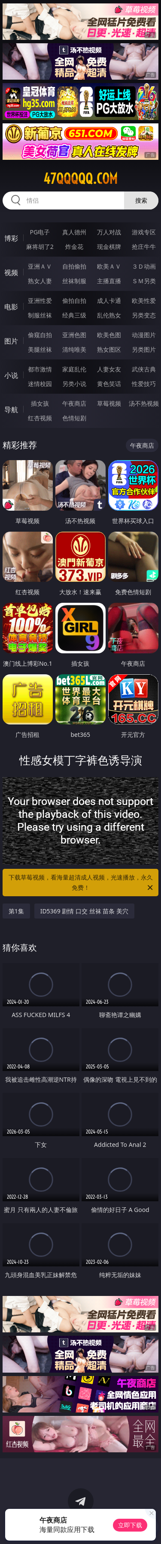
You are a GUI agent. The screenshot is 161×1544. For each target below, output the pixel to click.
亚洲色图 (74, 335)
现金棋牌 (109, 246)
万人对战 (109, 232)
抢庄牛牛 (144, 246)
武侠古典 (144, 369)
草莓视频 (109, 403)
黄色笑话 (109, 384)
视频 (11, 272)
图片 (11, 341)
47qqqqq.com (80, 178)
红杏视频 (40, 418)
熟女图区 (109, 349)
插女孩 (40, 403)
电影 (11, 306)
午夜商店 (74, 403)
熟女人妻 (40, 281)
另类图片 (144, 349)
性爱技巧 (144, 384)
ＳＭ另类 (144, 281)
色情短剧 (74, 418)
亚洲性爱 (40, 300)
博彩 (11, 238)
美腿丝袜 (40, 349)
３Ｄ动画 (144, 266)
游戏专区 (144, 232)
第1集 (16, 911)
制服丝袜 (40, 315)
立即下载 (130, 1525)
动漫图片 (144, 335)
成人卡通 (109, 300)
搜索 (141, 200)
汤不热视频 (144, 403)
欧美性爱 (144, 300)
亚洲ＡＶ (40, 266)
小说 (11, 375)
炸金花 (74, 246)
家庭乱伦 (74, 369)
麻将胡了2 (40, 246)
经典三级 (74, 315)
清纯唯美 (74, 349)
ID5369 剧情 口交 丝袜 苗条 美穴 (84, 911)
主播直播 (109, 281)
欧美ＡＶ (109, 266)
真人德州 (74, 232)
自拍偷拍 (74, 266)
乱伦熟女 (109, 315)
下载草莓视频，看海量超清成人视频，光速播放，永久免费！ (82, 883)
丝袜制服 (74, 281)
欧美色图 (109, 335)
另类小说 (74, 384)
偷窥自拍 (40, 335)
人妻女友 (109, 369)
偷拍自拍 (74, 300)
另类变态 (144, 315)
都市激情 (40, 369)
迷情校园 (40, 384)
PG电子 (40, 232)
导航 (11, 409)
